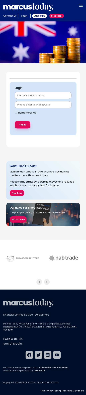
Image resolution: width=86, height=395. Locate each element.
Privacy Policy (53, 390)
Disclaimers (42, 314)
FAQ (43, 390)
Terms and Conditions (72, 390)
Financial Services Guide (18, 314)
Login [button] (24, 15)
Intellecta (39, 370)
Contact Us (10, 15)
